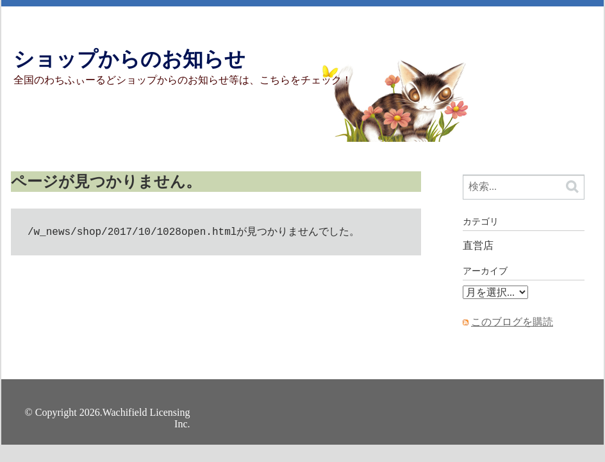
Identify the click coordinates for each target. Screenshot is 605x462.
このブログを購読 (512, 321)
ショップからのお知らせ (129, 59)
